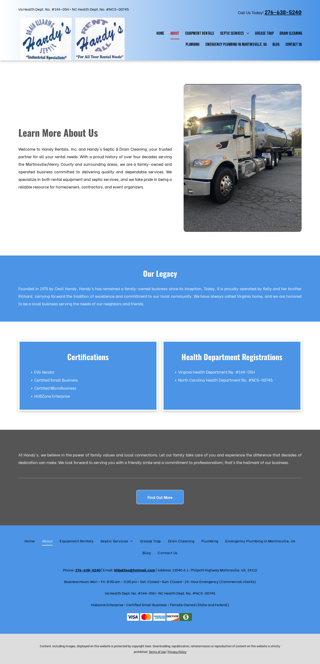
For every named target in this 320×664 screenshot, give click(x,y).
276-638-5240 (88, 569)
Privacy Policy (177, 652)
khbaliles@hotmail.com (134, 569)
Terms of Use (157, 652)
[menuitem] (160, 33)
